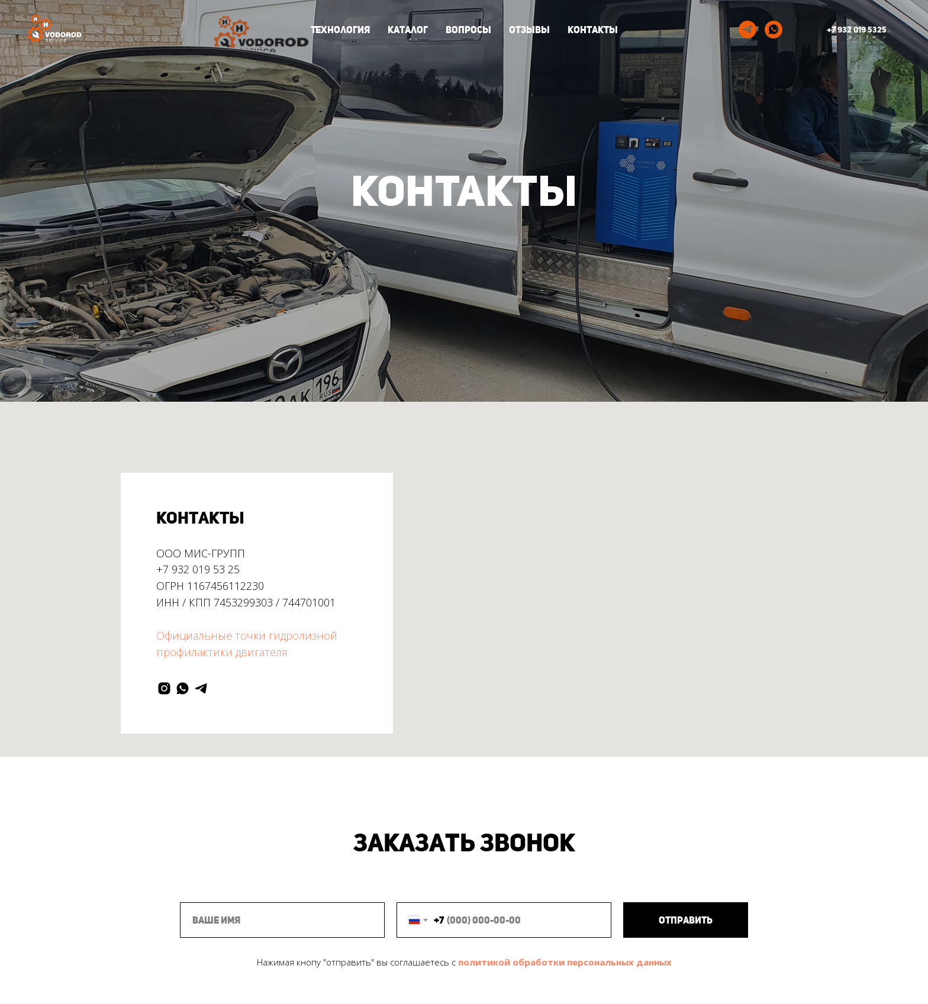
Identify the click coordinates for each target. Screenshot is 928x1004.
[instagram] (164, 688)
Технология (340, 29)
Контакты (593, 29)
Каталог (408, 29)
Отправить (686, 920)
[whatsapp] (773, 29)
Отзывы (529, 29)
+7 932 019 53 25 (198, 569)
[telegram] (747, 29)
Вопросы (468, 29)
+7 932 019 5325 (857, 29)
